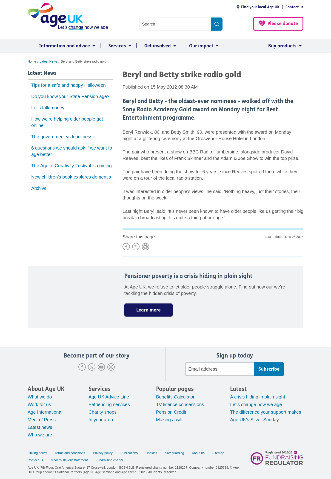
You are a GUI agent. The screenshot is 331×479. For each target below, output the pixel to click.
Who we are (40, 434)
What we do (40, 396)
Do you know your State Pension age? (70, 96)
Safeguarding (174, 453)
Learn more (148, 310)
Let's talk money (47, 107)
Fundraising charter (109, 460)
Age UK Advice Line (108, 396)
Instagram (111, 367)
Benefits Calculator (175, 396)
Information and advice (64, 46)
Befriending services (109, 404)
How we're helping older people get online (67, 122)
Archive (39, 188)
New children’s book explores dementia (71, 176)
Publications (129, 453)
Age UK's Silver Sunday (254, 419)
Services (117, 46)
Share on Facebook (126, 246)
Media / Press (42, 419)
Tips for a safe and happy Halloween (68, 85)
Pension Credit (171, 412)
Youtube (101, 367)
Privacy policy (103, 453)
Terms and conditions (70, 453)
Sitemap (218, 453)
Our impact (201, 46)
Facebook (82, 367)
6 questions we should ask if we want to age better (71, 151)
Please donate (283, 23)
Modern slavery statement (69, 460)
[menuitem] (62, 46)
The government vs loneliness (61, 136)
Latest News (42, 73)
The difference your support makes (265, 412)
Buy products (282, 46)
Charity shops (102, 412)
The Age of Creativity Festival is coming (71, 165)
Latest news (40, 427)
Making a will (169, 419)
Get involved (157, 46)
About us (198, 453)
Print (145, 246)
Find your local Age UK (260, 7)
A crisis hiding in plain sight (257, 396)
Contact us (294, 7)
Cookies (151, 453)
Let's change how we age (256, 404)
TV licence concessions (180, 404)
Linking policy (37, 453)
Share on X (136, 246)
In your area (100, 419)
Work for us (39, 404)
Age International (45, 412)
